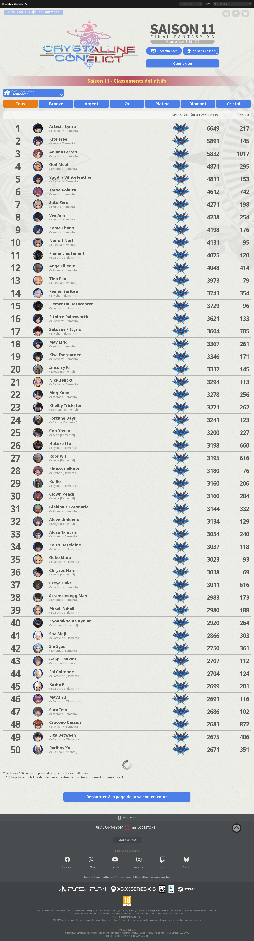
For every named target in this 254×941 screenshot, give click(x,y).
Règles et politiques (103, 877)
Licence (87, 877)
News (93, 867)
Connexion (182, 63)
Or (127, 103)
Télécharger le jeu (127, 839)
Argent (92, 103)
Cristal (233, 103)
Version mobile (129, 818)
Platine (162, 103)
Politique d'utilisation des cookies (155, 877)
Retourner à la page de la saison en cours (127, 796)
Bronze (56, 103)
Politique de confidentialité (126, 877)
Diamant (198, 103)
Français (222, 3)
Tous (20, 103)
